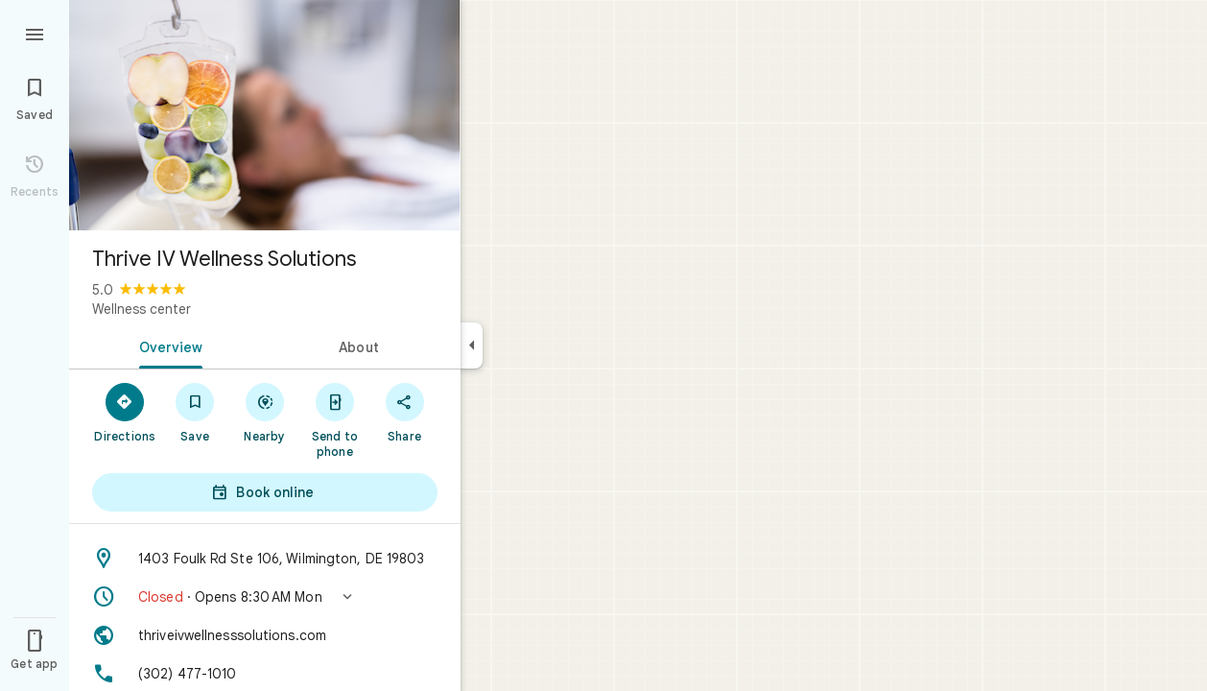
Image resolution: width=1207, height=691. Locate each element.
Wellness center (141, 309)
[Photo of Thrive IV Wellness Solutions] (265, 115)
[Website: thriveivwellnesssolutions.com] (265, 635)
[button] (265, 597)
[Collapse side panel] (472, 345)
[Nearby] (265, 411)
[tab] (167, 345)
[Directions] (125, 411)
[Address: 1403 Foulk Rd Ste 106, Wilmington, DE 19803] (265, 558)
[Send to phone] (334, 419)
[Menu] (34, 32)
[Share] (404, 411)
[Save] (195, 411)
